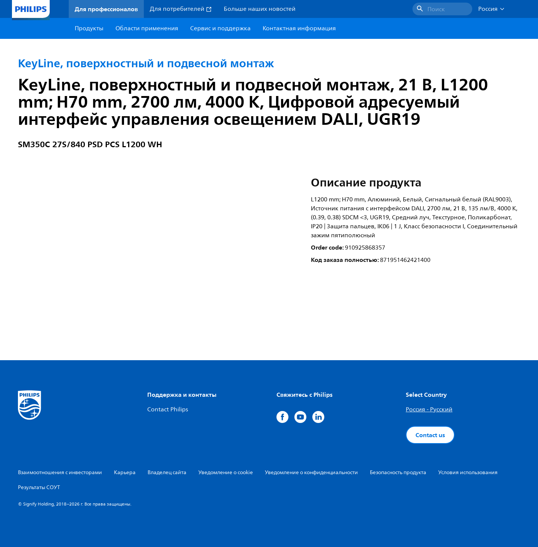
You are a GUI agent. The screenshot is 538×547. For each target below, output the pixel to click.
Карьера (125, 472)
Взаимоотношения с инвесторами (60, 472)
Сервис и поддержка (220, 28)
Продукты (89, 28)
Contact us (430, 435)
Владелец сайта (167, 472)
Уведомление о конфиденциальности (311, 472)
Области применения (146, 28)
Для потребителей (181, 8)
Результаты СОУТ (39, 487)
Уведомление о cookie (225, 472)
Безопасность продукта (398, 472)
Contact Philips (167, 409)
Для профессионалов (106, 8)
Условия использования (468, 472)
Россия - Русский (429, 409)
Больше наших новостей (260, 8)
